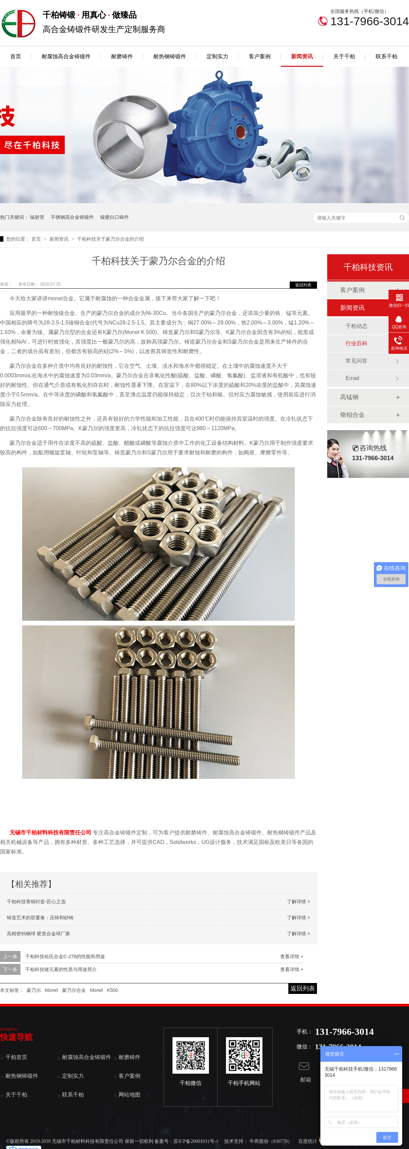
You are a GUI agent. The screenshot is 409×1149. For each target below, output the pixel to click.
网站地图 (129, 1095)
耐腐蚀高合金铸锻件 (66, 56)
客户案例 (260, 56)
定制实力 (217, 56)
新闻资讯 (302, 56)
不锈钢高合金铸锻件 (72, 217)
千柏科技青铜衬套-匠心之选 (36, 901)
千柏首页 (16, 1057)
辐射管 (37, 217)
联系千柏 (386, 56)
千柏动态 (356, 326)
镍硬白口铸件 (114, 217)
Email (352, 378)
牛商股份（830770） (270, 1141)
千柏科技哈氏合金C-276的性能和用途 (65, 956)
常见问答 (356, 361)
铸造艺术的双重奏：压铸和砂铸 (40, 917)
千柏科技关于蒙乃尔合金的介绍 (110, 239)
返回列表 (303, 285)
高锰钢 (349, 397)
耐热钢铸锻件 (169, 56)
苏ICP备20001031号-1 (195, 1141)
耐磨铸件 (122, 56)
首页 (15, 56)
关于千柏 (344, 56)
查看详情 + (291, 956)
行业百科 (356, 343)
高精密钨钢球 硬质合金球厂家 (38, 933)
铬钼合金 (352, 414)
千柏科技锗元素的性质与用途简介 (61, 969)
